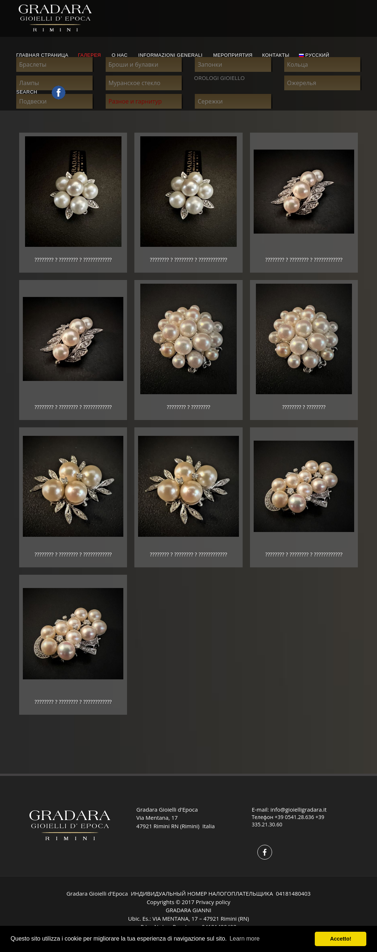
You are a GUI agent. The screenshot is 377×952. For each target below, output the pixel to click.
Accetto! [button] (340, 939)
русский (314, 55)
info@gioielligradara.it (298, 809)
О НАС (119, 55)
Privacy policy (213, 902)
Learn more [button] (244, 938)
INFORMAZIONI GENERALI (170, 55)
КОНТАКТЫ (275, 55)
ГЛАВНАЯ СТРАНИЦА (42, 55)
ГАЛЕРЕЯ (89, 55)
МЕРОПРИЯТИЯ (233, 55)
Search (27, 92)
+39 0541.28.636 (294, 816)
